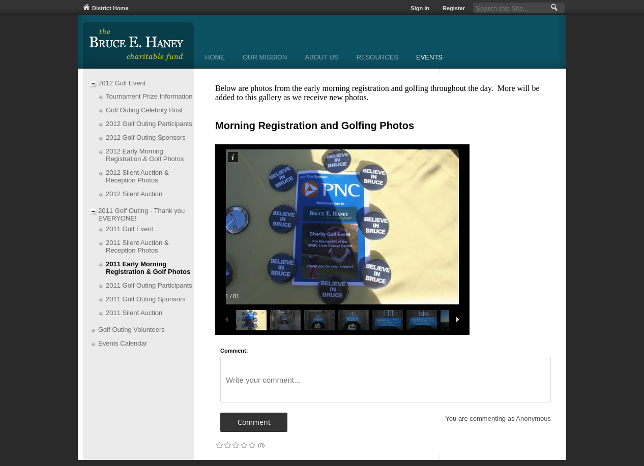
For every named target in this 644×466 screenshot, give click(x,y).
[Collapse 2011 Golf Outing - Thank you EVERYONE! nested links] (93, 212)
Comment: (234, 351)
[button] (553, 7)
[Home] (214, 58)
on (219, 445)
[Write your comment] (385, 379)
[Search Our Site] (510, 8)
